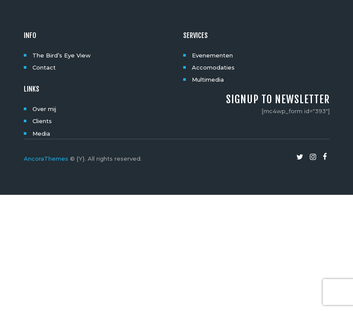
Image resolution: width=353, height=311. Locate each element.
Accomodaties (213, 67)
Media (41, 133)
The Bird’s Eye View (61, 55)
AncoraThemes (46, 158)
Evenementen (212, 55)
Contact (44, 67)
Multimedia (208, 79)
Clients (42, 120)
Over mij (44, 108)
